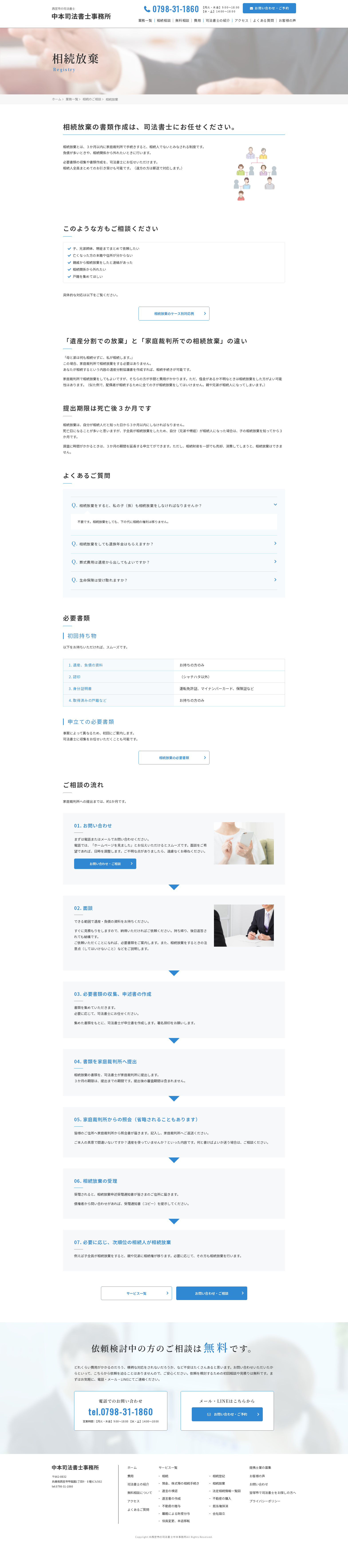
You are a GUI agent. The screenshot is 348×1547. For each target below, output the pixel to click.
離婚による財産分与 (176, 1515)
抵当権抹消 (220, 1507)
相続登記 (219, 1477)
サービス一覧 (168, 1469)
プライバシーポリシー (265, 1502)
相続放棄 (219, 1485)
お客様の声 (287, 20)
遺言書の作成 (171, 1499)
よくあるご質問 (138, 1511)
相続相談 (163, 20)
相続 (165, 1477)
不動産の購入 (222, 1499)
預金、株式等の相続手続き (180, 1485)
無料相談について (139, 1494)
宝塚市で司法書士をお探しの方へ (272, 1494)
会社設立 (219, 1515)
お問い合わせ (258, 1485)
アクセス (241, 20)
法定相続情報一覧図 (227, 1492)
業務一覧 (144, 20)
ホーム (132, 1469)
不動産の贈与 (171, 1507)
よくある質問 (263, 20)
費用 (197, 20)
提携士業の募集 (260, 1469)
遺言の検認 (170, 1492)
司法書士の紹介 (217, 20)
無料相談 (182, 20)
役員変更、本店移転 (176, 1522)
